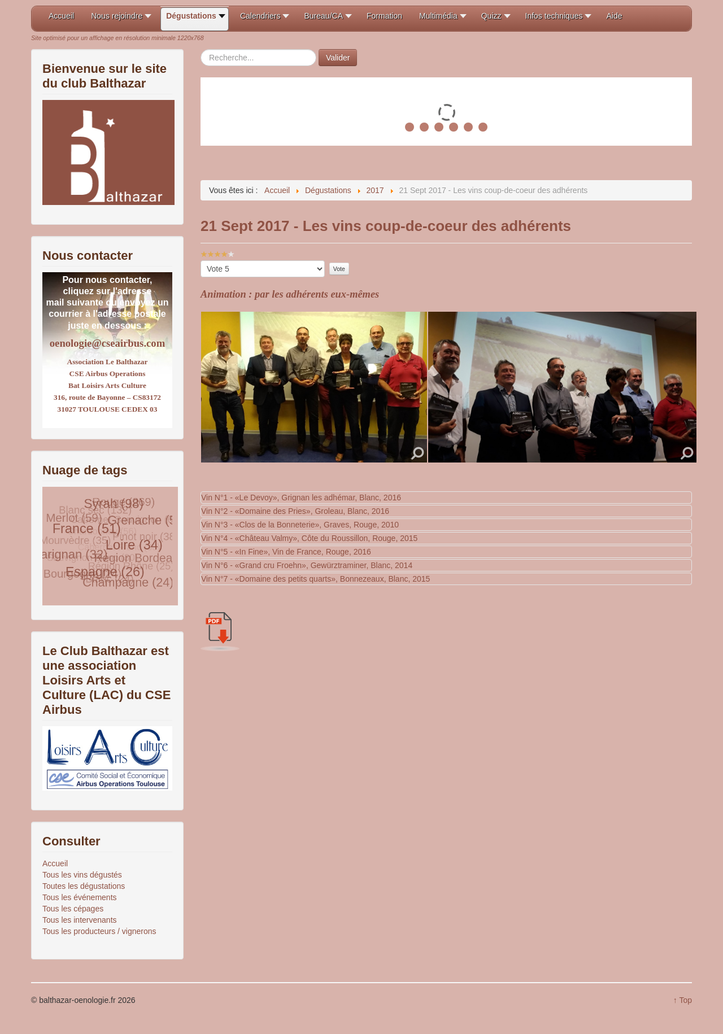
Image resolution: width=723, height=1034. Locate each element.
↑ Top (682, 1000)
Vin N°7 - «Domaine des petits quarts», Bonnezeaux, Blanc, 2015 (315, 578)
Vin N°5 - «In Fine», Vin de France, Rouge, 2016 (286, 551)
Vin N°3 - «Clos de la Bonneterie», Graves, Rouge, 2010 (300, 524)
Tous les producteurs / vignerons (99, 931)
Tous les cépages (72, 908)
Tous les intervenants (79, 919)
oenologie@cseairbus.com (107, 343)
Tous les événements (79, 897)
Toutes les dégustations (83, 886)
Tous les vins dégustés (82, 874)
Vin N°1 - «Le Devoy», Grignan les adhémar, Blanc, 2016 (301, 497)
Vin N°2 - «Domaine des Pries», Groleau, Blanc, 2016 (295, 511)
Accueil (55, 863)
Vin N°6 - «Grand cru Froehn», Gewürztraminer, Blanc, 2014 (306, 565)
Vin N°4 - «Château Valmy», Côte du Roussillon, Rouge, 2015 (309, 538)
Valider (338, 57)
